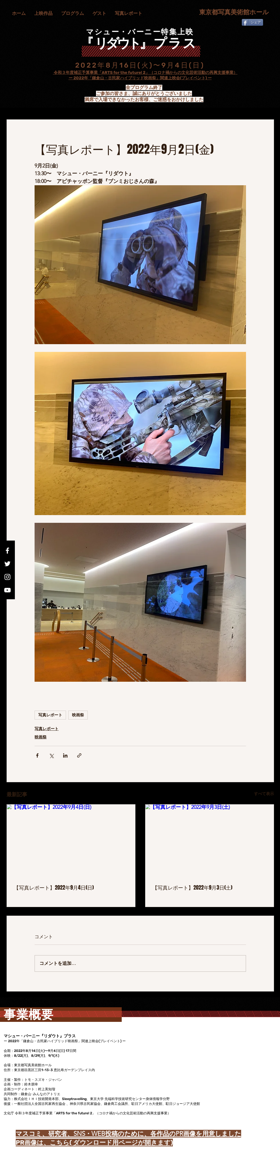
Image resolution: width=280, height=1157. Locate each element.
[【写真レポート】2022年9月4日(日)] (71, 841)
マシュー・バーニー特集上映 (140, 31)
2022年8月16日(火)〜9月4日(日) (140, 65)
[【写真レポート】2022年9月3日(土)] (209, 841)
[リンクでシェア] (79, 755)
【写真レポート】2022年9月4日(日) (54, 887)
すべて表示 (264, 793)
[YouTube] (7, 590)
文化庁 (48, 73)
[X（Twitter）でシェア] (51, 755)
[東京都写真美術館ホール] (231, 12)
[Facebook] (7, 551)
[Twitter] (7, 564)
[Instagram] (7, 577)
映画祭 (78, 715)
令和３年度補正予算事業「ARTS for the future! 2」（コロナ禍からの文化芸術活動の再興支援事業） (145, 72)
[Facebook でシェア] (37, 755)
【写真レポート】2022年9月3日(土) (192, 887)
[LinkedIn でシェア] (65, 755)
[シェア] (252, 22)
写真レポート (50, 715)
